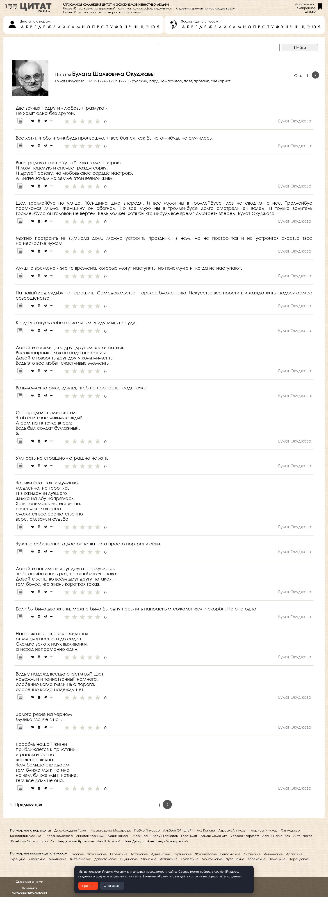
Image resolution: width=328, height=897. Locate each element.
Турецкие (17, 859)
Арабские (294, 854)
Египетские (189, 859)
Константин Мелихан (26, 836)
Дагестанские (105, 859)
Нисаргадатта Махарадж (110, 830)
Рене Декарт (134, 841)
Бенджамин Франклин (76, 841)
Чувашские (235, 859)
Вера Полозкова (60, 836)
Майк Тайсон (118, 836)
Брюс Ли (48, 841)
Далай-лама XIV (213, 836)
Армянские (58, 859)
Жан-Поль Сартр (23, 841)
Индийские (129, 859)
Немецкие (277, 859)
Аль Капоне (206, 830)
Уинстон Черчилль (90, 836)
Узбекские (37, 859)
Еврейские (119, 854)
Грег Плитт (189, 836)
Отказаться (112, 886)
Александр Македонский (167, 841)
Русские (77, 854)
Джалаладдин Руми (70, 830)
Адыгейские (160, 854)
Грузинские (182, 854)
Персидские (299, 859)
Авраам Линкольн (232, 830)
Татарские (139, 854)
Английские (273, 854)
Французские (206, 854)
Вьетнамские (80, 859)
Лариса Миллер (264, 830)
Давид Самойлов (276, 836)
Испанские (169, 859)
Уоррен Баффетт (244, 836)
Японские (148, 859)
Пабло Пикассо (147, 830)
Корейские (256, 859)
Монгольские (212, 859)
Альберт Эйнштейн (178, 830)
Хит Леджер (290, 830)
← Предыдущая (26, 804)
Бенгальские (230, 854)
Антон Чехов (302, 836)
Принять (88, 886)
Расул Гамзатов (165, 836)
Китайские (252, 854)
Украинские (97, 854)
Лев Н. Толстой (108, 841)
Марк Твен (140, 836)
